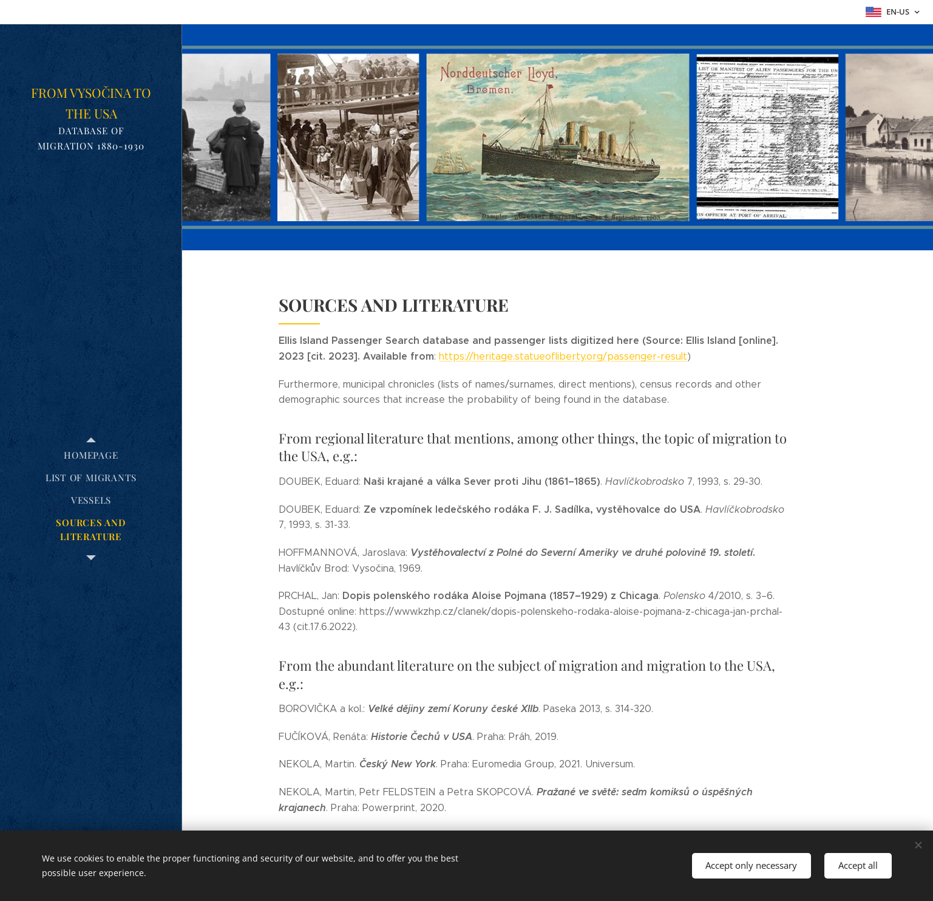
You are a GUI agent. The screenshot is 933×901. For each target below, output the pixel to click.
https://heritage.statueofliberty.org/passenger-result (563, 356)
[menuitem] (91, 455)
